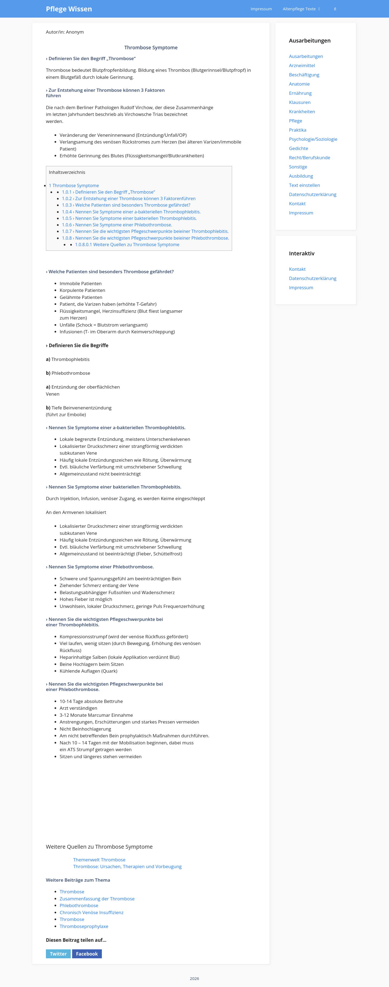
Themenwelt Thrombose (99, 859)
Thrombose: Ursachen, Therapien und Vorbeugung (127, 866)
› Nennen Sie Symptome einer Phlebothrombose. (117, 225)
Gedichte (298, 148)
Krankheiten (302, 111)
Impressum (261, 8)
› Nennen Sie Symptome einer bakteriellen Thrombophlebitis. (129, 218)
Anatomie (299, 84)
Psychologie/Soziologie (313, 139)
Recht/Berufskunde (309, 157)
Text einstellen (304, 185)
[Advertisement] (151, 805)
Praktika (297, 130)
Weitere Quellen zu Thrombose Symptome (127, 244)
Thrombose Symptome (74, 185)
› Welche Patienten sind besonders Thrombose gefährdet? (126, 205)
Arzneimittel (302, 65)
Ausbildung (301, 176)
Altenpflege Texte (305, 9)
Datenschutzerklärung (312, 194)
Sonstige (298, 167)
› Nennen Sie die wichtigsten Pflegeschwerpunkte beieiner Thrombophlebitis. (145, 231)
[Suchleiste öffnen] (335, 9)
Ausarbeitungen (306, 56)
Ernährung (300, 93)
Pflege (295, 121)
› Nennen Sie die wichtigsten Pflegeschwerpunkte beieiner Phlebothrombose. (145, 238)
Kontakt (297, 203)
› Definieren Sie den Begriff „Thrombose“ (108, 192)
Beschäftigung (304, 74)
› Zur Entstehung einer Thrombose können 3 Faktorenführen (129, 198)
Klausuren (300, 102)
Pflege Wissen (69, 8)
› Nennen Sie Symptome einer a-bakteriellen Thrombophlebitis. (131, 212)
